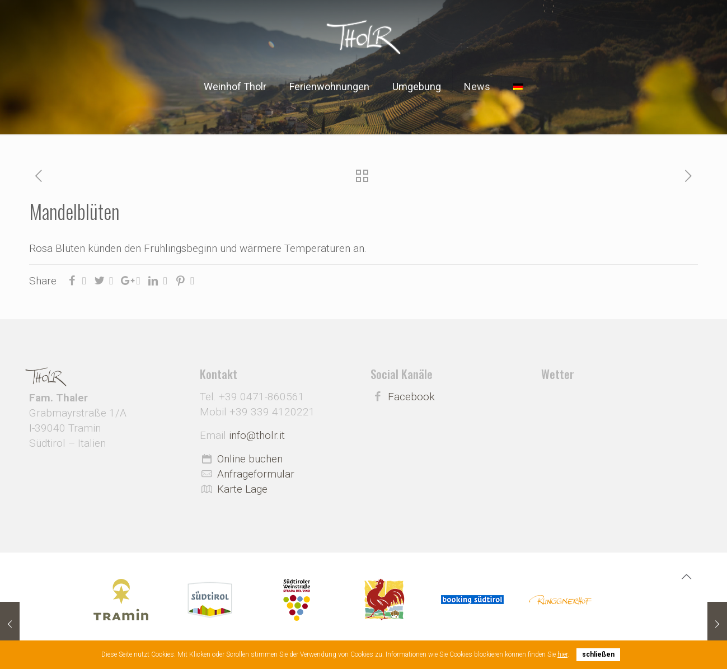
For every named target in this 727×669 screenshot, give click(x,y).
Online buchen (250, 458)
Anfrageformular (255, 473)
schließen (598, 654)
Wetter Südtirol (619, 422)
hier (562, 654)
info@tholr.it (257, 435)
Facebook (411, 396)
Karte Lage (242, 489)
